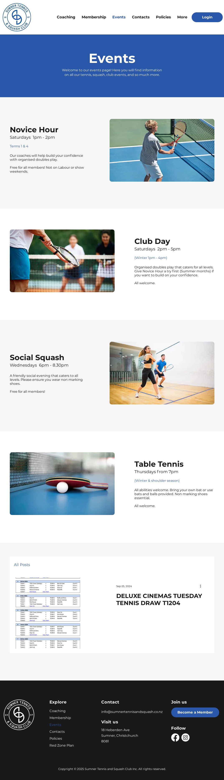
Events (55, 725)
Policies (55, 738)
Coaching (57, 711)
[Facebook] (175, 737)
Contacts (57, 732)
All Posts (22, 564)
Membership (59, 718)
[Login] (207, 17)
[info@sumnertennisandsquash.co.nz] (134, 711)
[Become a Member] (195, 712)
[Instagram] (185, 737)
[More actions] (202, 586)
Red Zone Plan (59, 745)
